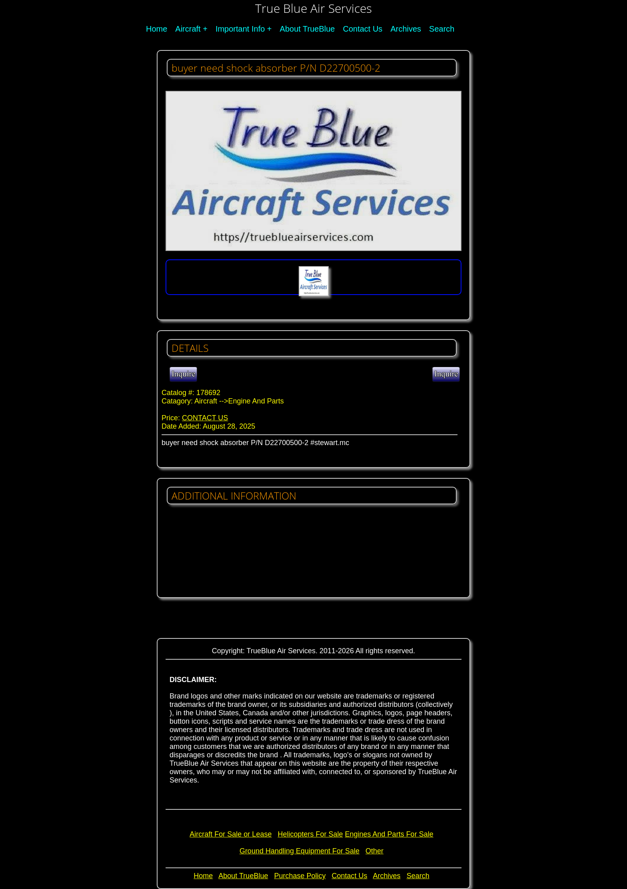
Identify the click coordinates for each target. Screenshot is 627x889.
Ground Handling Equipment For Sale (299, 851)
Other (374, 851)
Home (156, 28)
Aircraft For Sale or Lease (231, 834)
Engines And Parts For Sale (389, 834)
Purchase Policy (299, 876)
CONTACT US (205, 418)
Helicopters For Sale (310, 834)
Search (441, 28)
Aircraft (187, 28)
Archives (405, 28)
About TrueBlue (307, 28)
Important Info (240, 28)
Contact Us (362, 28)
